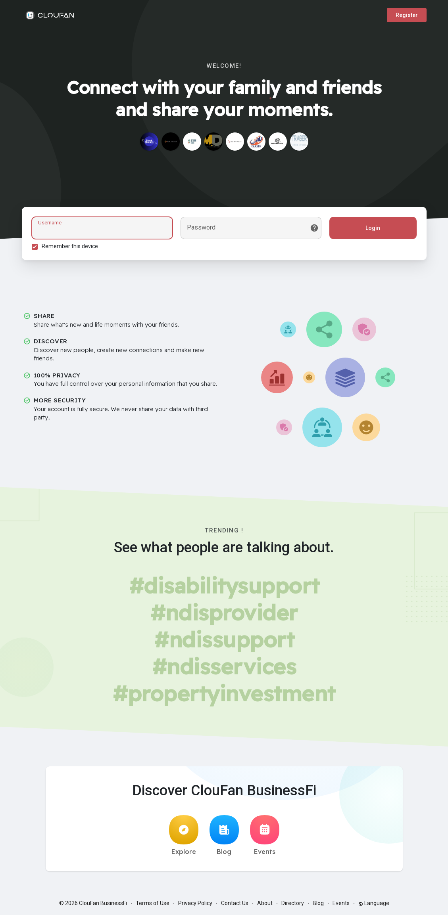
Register (407, 15)
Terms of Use (152, 903)
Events (264, 835)
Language (373, 903)
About (265, 903)
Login (372, 228)
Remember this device (70, 246)
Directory (292, 903)
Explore (183, 835)
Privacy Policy (195, 903)
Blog (224, 835)
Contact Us (234, 903)
